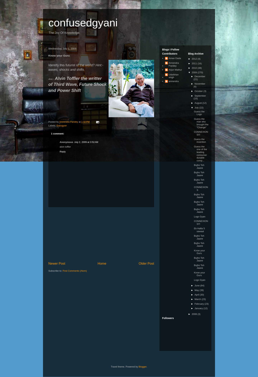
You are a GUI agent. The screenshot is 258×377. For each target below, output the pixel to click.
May (197, 290)
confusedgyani (83, 23)
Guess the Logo (199, 113)
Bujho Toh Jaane (199, 166)
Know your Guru (199, 252)
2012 (195, 58)
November (200, 83)
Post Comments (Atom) (75, 270)
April (197, 294)
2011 (195, 63)
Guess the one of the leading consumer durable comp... (200, 153)
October (199, 91)
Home (102, 263)
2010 (195, 68)
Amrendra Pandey (174, 64)
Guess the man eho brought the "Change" (201, 123)
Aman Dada (175, 58)
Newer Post (56, 263)
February (200, 303)
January (199, 308)
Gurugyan (62, 125)
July (197, 107)
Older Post (146, 263)
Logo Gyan (199, 216)
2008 (195, 314)
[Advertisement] (101, 234)
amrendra (174, 81)
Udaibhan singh (174, 76)
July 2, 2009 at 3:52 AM (86, 142)
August (198, 103)
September (200, 95)
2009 (195, 72)
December (200, 76)
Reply (63, 151)
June (197, 285)
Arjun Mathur (175, 69)
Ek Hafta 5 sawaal (199, 230)
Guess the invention (200, 140)
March (198, 299)
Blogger (143, 366)
